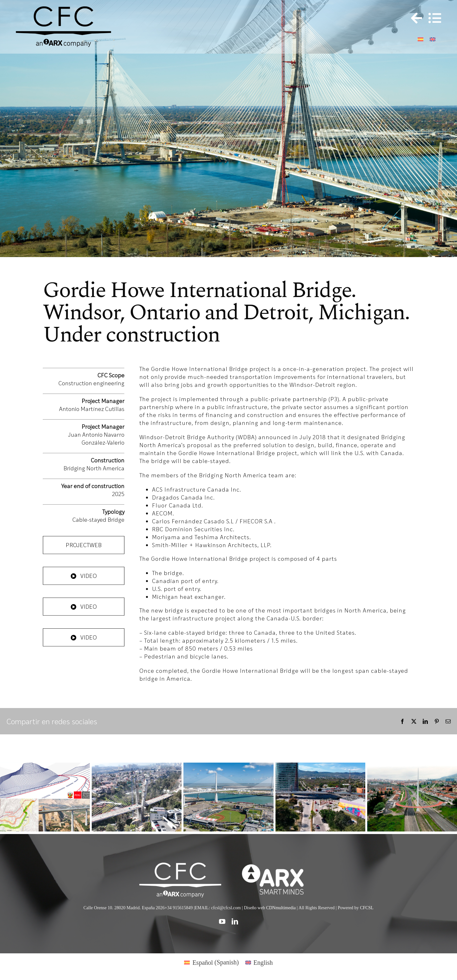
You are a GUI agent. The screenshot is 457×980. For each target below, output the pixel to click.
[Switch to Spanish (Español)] (211, 962)
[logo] (276, 865)
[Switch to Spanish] (420, 38)
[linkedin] (235, 921)
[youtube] (222, 921)
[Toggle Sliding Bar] (413, 18)
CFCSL (367, 907)
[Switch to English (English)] (259, 962)
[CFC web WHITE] (180, 865)
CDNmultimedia (280, 907)
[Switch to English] (433, 38)
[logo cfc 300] (63, 9)
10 (261, 246)
